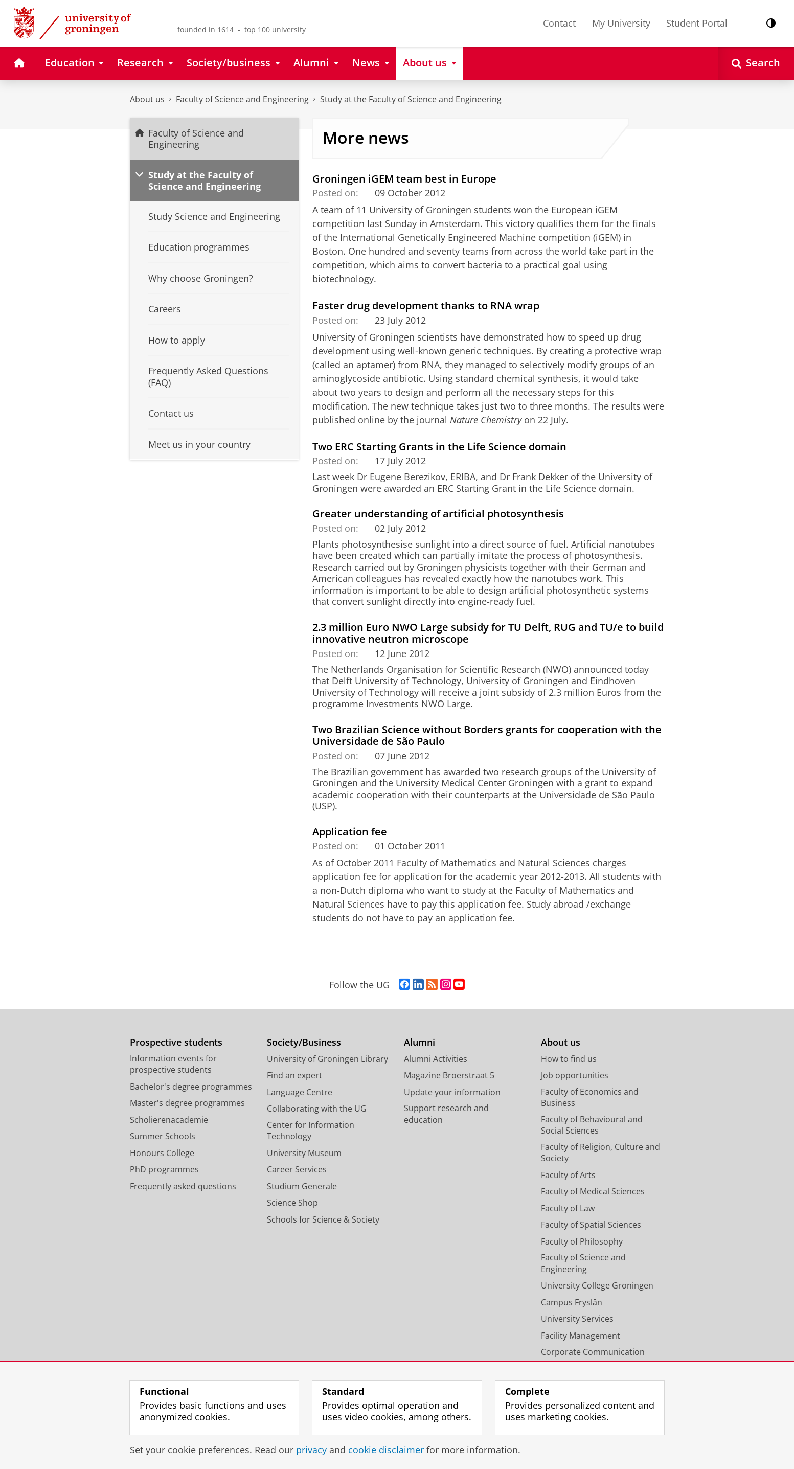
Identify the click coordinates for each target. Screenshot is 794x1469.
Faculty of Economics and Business (590, 1097)
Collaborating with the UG (317, 1108)
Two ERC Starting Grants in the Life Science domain (439, 446)
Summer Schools (162, 1136)
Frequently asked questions (183, 1186)
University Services (577, 1318)
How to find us (569, 1059)
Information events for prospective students (173, 1064)
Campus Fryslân (571, 1302)
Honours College (162, 1153)
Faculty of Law (568, 1208)
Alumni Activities (435, 1059)
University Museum (304, 1153)
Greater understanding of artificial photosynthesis (438, 513)
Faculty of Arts (568, 1175)
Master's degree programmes (187, 1103)
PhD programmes (164, 1169)
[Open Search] (756, 63)
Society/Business (304, 1042)
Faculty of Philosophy (582, 1241)
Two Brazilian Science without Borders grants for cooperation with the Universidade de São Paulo (487, 735)
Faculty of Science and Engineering (242, 99)
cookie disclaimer (386, 1449)
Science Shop (292, 1202)
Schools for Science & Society (323, 1219)
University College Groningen (597, 1285)
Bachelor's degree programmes (191, 1086)
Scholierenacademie (169, 1119)
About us (147, 99)
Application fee (349, 831)
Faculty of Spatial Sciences (591, 1224)
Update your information (452, 1092)
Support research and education (446, 1113)
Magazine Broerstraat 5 (449, 1075)
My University (621, 23)
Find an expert (294, 1075)
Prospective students (176, 1042)
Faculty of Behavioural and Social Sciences (592, 1125)
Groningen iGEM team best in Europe (404, 178)
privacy (311, 1449)
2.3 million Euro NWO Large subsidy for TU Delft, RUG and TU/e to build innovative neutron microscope (488, 633)
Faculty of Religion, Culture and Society (600, 1152)
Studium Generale (302, 1186)
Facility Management (580, 1335)
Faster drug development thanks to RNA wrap (425, 305)
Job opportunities (574, 1075)
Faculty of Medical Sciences (593, 1191)
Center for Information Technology (310, 1130)
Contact (559, 23)
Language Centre (299, 1092)
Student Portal (697, 23)
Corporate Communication (593, 1352)
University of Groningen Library (327, 1059)
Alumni (419, 1042)
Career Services (297, 1169)
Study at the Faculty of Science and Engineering (411, 99)
